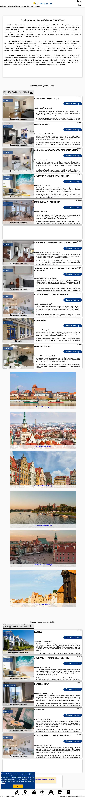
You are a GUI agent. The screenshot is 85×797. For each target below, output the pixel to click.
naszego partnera (47, 197)
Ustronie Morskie (9, 686)
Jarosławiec (7, 634)
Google (32, 774)
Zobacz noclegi (72, 104)
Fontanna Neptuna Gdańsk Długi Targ (42, 779)
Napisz (82, 796)
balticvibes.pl (42, 3)
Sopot (5, 126)
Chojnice (6, 712)
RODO (3, 783)
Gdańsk (6, 100)
